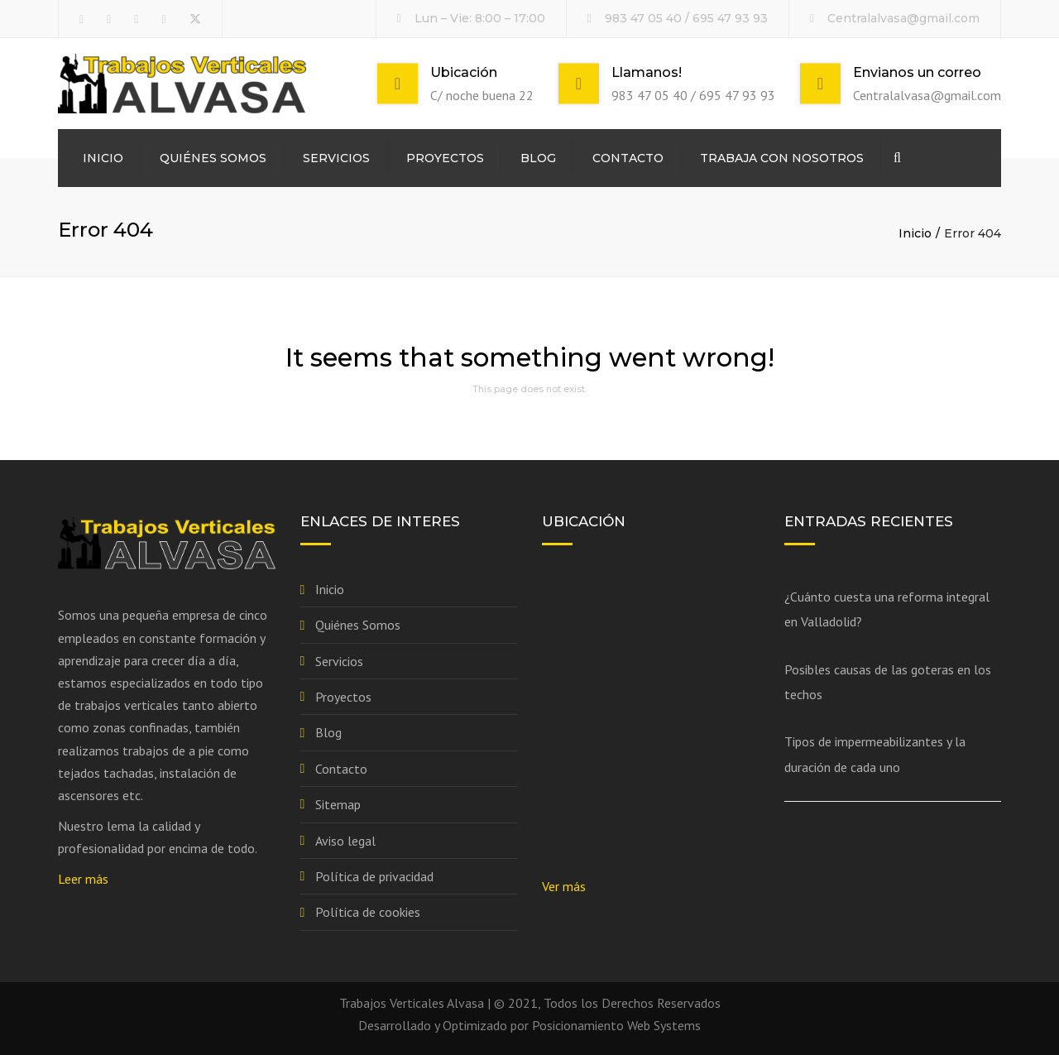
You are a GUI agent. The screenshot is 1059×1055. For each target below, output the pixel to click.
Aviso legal (345, 840)
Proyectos (445, 158)
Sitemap (338, 804)
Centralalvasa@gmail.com (903, 18)
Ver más (564, 886)
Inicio (103, 158)
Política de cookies (367, 912)
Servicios (336, 158)
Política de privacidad (374, 876)
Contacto (628, 158)
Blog (538, 158)
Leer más (83, 878)
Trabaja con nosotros (782, 158)
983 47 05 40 (643, 18)
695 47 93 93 (730, 18)
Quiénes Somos (213, 158)
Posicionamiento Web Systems (616, 1025)
